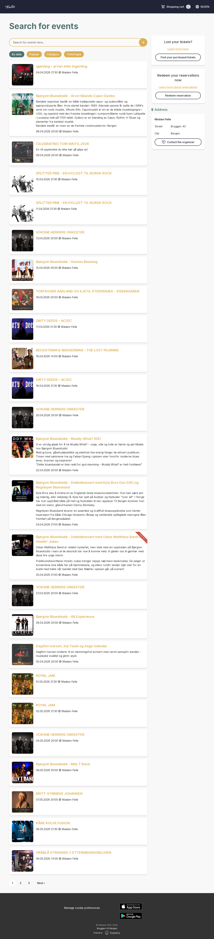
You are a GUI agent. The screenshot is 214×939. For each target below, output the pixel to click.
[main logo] (10, 6)
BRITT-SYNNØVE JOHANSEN (59, 794)
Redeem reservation (178, 95)
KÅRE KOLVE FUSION (53, 823)
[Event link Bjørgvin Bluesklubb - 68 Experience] (21, 625)
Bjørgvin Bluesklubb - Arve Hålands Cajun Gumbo (75, 96)
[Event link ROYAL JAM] (21, 684)
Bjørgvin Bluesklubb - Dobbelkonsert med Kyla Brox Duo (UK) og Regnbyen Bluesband (87, 485)
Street (158, 126)
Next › (41, 883)
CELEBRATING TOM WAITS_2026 (62, 144)
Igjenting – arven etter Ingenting (61, 66)
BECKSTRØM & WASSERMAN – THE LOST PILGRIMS (77, 350)
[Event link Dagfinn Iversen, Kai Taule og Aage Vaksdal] (21, 654)
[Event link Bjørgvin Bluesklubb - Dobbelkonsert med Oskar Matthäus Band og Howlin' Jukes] (21, 545)
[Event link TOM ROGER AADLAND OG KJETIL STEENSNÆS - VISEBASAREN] (21, 299)
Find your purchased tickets (178, 57)
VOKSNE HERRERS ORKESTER (60, 232)
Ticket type (74, 54)
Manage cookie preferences (82, 908)
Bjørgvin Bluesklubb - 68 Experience (65, 617)
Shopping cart (179, 7)
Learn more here (178, 49)
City (157, 133)
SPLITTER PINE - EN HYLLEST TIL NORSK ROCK (74, 173)
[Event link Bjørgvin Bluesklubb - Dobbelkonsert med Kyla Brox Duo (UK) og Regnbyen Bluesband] (21, 491)
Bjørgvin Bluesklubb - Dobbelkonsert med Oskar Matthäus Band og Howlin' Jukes (89, 539)
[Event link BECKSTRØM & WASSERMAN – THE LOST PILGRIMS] (21, 358)
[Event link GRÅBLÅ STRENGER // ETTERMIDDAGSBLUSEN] (21, 861)
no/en (202, 7)
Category (53, 54)
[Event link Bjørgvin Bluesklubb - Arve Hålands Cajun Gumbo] (21, 104)
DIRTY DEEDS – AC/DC (54, 321)
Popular (34, 54)
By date (17, 54)
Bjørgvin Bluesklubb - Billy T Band (63, 764)
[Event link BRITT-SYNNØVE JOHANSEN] (21, 802)
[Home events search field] (78, 42)
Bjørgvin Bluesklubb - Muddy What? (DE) (68, 439)
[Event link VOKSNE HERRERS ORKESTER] (21, 240)
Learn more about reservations (178, 87)
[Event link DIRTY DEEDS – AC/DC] (21, 329)
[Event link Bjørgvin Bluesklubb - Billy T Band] (21, 772)
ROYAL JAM (45, 676)
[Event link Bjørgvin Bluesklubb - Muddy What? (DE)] (21, 447)
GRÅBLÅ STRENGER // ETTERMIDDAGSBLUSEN (73, 853)
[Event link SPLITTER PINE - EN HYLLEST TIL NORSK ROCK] (21, 181)
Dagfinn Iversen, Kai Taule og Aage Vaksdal (71, 646)
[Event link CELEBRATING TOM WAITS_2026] (21, 152)
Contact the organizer (178, 142)
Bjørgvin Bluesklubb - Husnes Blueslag (67, 262)
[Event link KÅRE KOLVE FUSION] (21, 831)
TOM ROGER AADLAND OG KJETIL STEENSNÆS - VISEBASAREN (87, 291)
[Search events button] (143, 42)
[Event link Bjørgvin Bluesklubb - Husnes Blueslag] (21, 270)
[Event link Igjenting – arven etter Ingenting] (21, 74)
